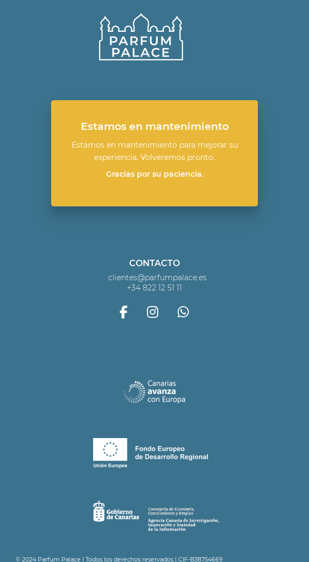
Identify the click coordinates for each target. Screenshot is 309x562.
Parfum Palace (141, 37)
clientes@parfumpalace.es (157, 277)
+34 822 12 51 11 (154, 288)
